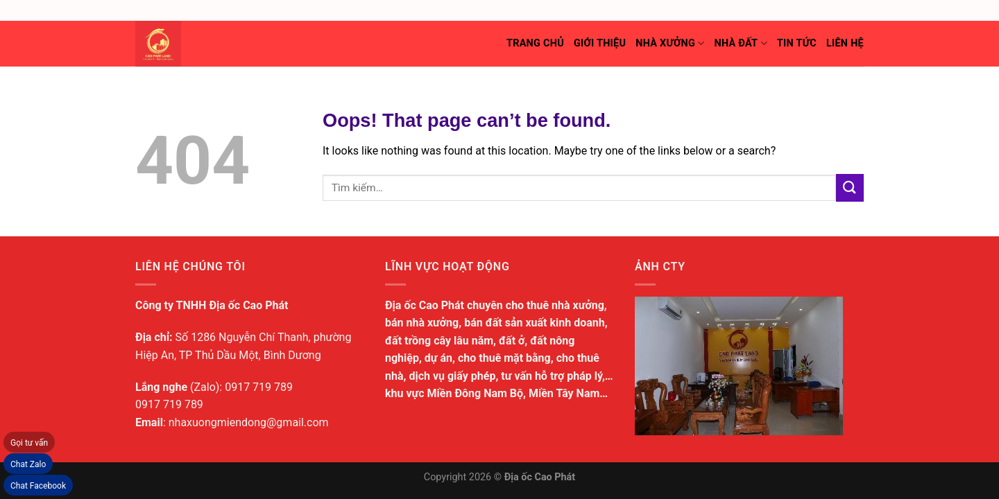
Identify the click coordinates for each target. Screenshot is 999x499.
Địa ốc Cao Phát (540, 477)
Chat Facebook (38, 486)
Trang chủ (535, 43)
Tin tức (797, 43)
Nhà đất (740, 43)
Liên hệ (845, 43)
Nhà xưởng (669, 43)
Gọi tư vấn (29, 443)
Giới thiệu (600, 43)
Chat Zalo (28, 464)
